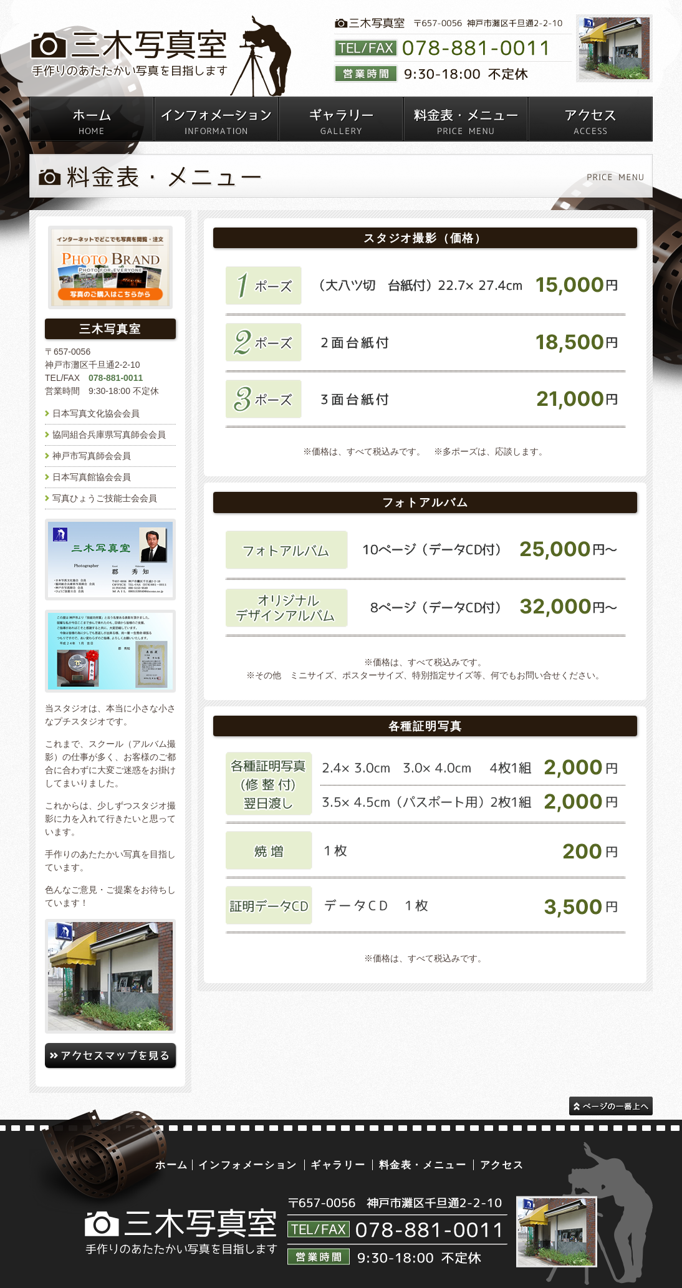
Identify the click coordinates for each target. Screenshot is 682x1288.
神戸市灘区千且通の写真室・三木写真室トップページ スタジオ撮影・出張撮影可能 (91, 119)
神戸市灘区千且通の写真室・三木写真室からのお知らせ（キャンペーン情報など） (216, 119)
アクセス (502, 1165)
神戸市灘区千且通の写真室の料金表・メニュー (465, 119)
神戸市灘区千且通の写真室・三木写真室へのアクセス (590, 119)
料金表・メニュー (423, 1165)
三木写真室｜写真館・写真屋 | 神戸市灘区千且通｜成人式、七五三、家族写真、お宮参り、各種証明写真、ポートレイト (161, 57)
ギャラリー (337, 1165)
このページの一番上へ (611, 1106)
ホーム (171, 1165)
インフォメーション (247, 1165)
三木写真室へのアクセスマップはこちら (110, 1055)
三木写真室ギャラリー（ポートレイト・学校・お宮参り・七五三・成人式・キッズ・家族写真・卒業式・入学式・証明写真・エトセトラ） (341, 119)
